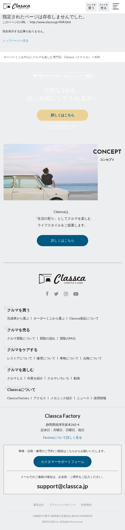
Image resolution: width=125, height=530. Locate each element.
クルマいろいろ (58, 378)
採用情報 (100, 398)
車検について (69, 358)
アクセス (39, 398)
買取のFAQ (67, 338)
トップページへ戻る (15, 40)
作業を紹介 (35, 378)
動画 (77, 378)
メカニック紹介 (61, 398)
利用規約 (86, 504)
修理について (46, 358)
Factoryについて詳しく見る (62, 437)
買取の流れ (47, 338)
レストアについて (19, 358)
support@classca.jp (62, 486)
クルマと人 (15, 378)
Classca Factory (18, 398)
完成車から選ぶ (18, 318)
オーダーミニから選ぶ (49, 318)
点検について (92, 358)
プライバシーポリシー (62, 504)
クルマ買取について (21, 338)
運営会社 (38, 504)
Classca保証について (84, 318)
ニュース (83, 398)
